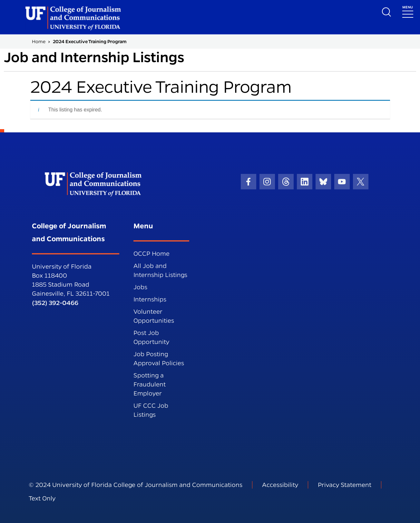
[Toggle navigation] (407, 11)
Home (38, 41)
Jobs (140, 287)
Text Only (42, 498)
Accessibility (280, 485)
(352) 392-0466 (55, 303)
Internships (149, 299)
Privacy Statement (344, 485)
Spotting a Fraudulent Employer (149, 384)
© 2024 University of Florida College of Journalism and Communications (135, 485)
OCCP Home (151, 253)
